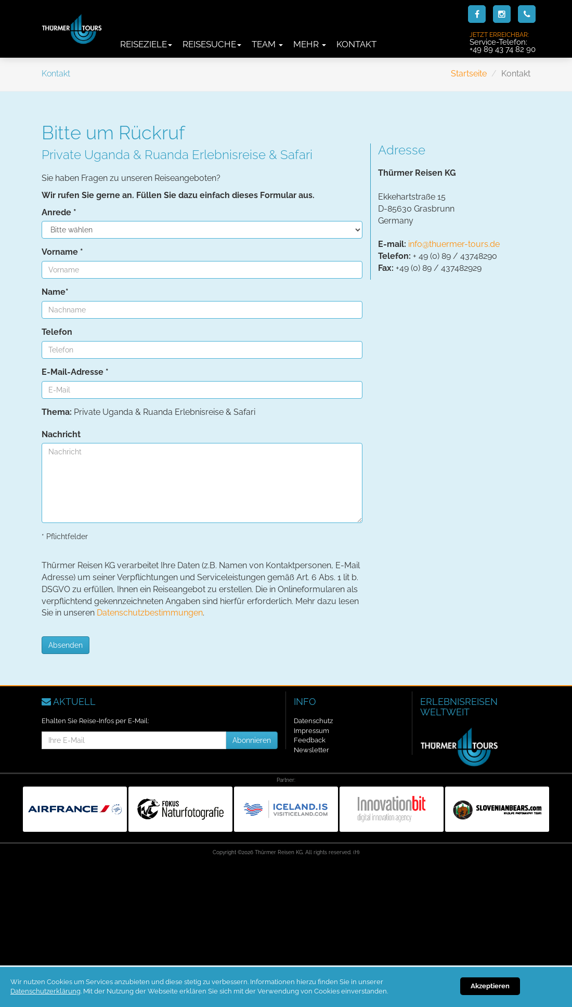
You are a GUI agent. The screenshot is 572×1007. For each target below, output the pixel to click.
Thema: (57, 412)
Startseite (469, 74)
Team (267, 44)
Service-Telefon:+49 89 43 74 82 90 (503, 42)
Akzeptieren (490, 986)
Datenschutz (313, 721)
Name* (55, 292)
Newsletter (311, 750)
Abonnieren (251, 740)
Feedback (310, 740)
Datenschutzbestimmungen (150, 613)
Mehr (309, 44)
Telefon (57, 332)
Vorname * (62, 252)
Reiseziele (146, 44)
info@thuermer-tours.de (454, 244)
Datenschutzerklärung (45, 991)
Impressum (311, 731)
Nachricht (61, 434)
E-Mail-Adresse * (75, 372)
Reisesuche (212, 44)
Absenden (65, 645)
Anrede (59, 212)
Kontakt (356, 44)
